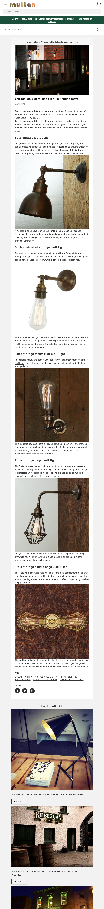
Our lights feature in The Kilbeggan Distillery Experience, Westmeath (45, 873)
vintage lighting (68, 677)
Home (28, 42)
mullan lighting (24, 677)
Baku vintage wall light (52, 143)
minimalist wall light (45, 680)
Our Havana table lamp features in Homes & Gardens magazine (47, 794)
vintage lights (23, 680)
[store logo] (22, 4)
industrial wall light (40, 553)
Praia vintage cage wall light (32, 466)
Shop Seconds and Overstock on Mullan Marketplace (54, 19)
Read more (19, 801)
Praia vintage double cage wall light (36, 573)
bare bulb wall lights (71, 680)
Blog (36, 42)
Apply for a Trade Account (22, 19)
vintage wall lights (46, 677)
